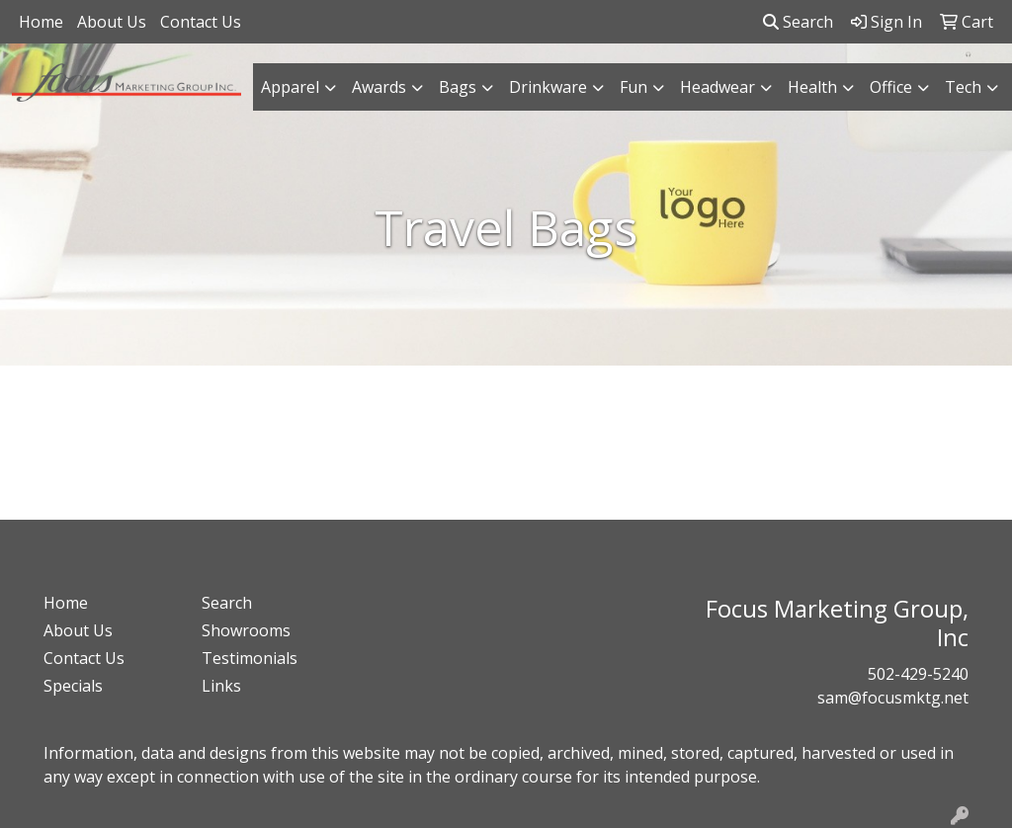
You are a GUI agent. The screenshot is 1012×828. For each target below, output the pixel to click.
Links (221, 686)
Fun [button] (633, 87)
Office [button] (891, 87)
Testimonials (249, 658)
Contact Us (200, 22)
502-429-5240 (918, 674)
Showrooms (246, 630)
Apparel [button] (290, 87)
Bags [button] (457, 87)
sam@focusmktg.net (893, 697)
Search (798, 22)
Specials (73, 686)
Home (41, 22)
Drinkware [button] (548, 87)
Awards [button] (379, 87)
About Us (111, 22)
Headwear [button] (717, 87)
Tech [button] (963, 87)
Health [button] (812, 87)
